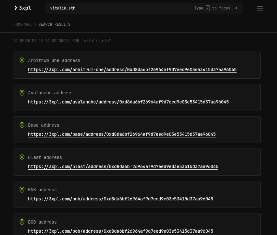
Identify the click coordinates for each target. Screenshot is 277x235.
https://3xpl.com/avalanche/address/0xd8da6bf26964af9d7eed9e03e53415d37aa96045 (128, 102)
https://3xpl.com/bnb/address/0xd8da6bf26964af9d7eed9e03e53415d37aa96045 (120, 199)
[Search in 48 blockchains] (122, 8)
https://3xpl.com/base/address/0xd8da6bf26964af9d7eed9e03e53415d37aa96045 (122, 134)
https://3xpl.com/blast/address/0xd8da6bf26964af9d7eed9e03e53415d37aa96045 (123, 166)
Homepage (22, 24)
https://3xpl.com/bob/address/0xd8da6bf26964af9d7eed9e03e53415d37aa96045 (120, 231)
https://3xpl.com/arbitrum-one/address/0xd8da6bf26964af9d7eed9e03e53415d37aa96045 (132, 69)
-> (235, 8)
